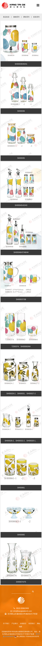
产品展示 (15, 623)
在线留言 (23, 623)
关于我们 (6, 623)
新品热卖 (6, 17)
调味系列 (26, 17)
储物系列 (16, 17)
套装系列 (36, 17)
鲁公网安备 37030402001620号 (28, 636)
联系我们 (32, 623)
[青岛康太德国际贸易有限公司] (38, 5)
